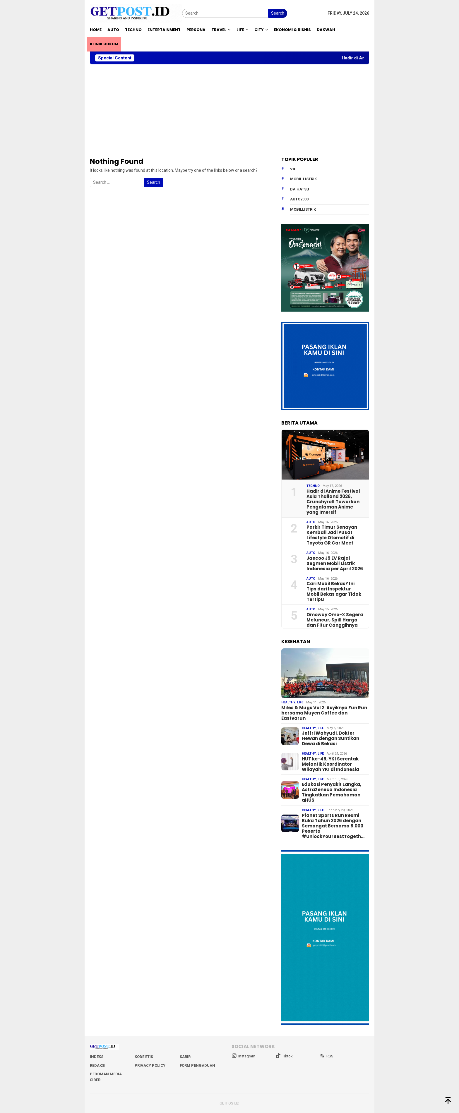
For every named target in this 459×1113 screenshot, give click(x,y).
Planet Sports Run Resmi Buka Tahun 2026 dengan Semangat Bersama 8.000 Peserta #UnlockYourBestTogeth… (333, 826)
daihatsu (299, 189)
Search (277, 13)
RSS (326, 1056)
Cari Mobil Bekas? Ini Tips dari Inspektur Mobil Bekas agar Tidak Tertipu (333, 591)
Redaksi (97, 1065)
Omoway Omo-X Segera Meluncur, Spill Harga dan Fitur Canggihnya (334, 620)
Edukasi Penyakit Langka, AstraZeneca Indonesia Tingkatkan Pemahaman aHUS (331, 792)
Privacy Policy (150, 1065)
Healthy (288, 702)
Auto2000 (299, 199)
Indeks (96, 1056)
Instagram (243, 1056)
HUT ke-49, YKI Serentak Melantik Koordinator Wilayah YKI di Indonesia (330, 764)
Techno (313, 486)
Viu (293, 169)
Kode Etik (144, 1056)
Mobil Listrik (303, 179)
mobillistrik (303, 209)
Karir (185, 1056)
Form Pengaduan (197, 1065)
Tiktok (284, 1056)
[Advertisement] (229, 111)
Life (300, 702)
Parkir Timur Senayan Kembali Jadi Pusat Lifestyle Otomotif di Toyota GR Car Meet (331, 535)
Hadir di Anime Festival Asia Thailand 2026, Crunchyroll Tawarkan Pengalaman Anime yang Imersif (333, 502)
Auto (310, 522)
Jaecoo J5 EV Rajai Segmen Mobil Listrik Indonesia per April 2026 (334, 563)
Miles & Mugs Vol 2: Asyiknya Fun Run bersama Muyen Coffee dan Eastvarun (324, 713)
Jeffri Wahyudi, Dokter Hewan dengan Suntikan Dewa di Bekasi (330, 738)
